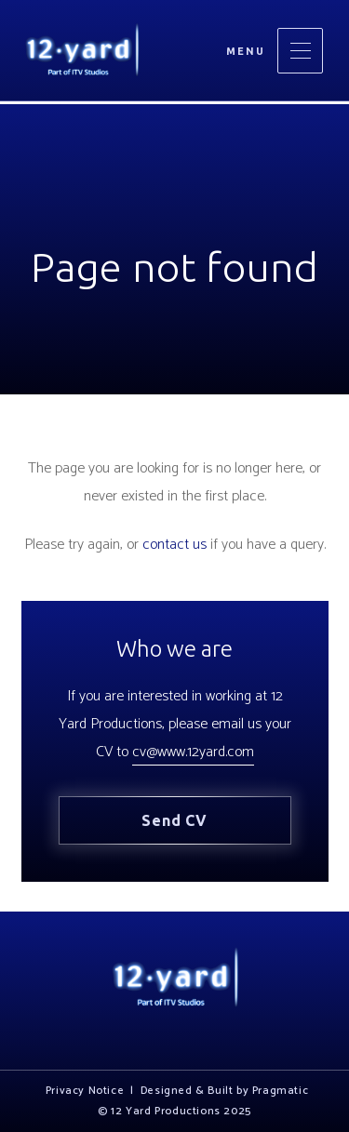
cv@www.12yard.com (193, 752)
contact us (174, 544)
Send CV (174, 820)
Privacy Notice (85, 1091)
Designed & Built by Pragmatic (224, 1091)
